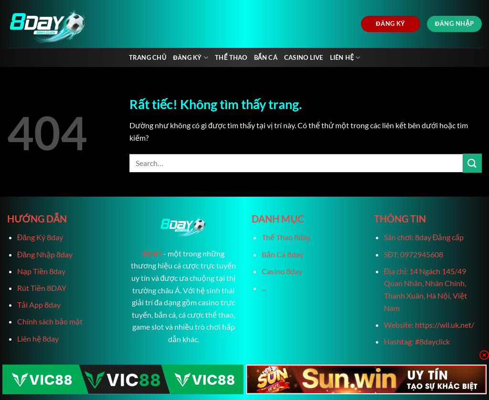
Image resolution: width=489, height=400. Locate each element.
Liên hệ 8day (38, 338)
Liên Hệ (345, 57)
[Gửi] (472, 163)
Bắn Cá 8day (282, 254)
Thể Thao (231, 57)
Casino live (303, 57)
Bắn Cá (265, 57)
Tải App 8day (39, 304)
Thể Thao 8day (286, 237)
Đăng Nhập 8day (45, 254)
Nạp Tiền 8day (41, 271)
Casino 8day (282, 271)
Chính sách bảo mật (50, 321)
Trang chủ (148, 57)
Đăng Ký (190, 57)
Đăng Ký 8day (40, 237)
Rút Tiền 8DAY (41, 287)
